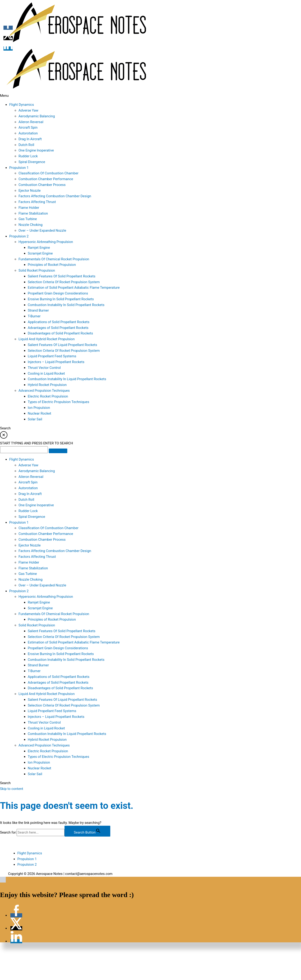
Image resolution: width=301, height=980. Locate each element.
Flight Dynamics (29, 853)
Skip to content (11, 789)
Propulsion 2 (27, 864)
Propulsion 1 (27, 859)
